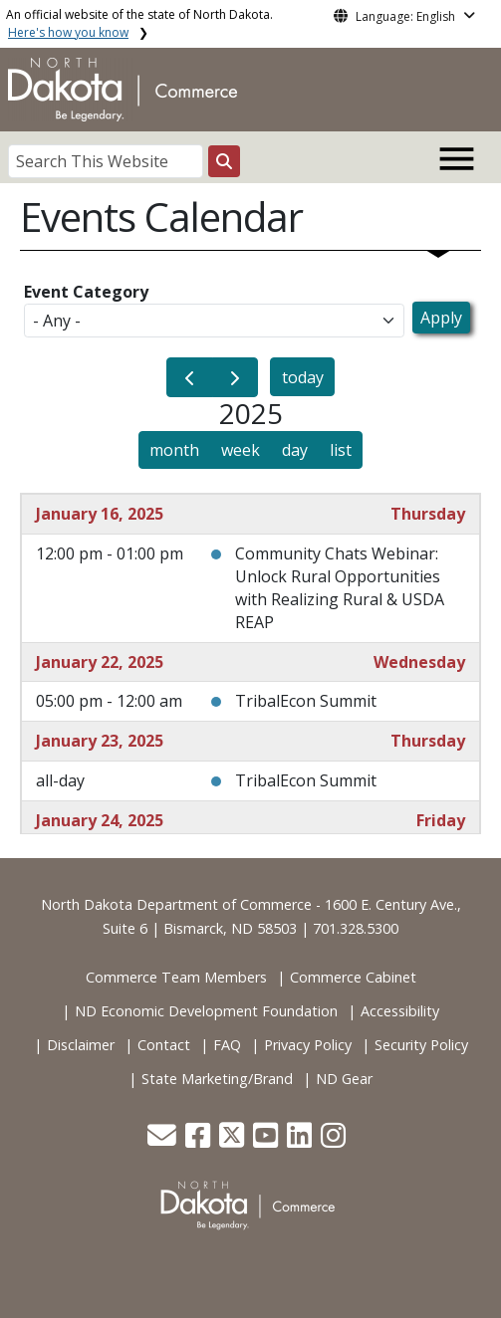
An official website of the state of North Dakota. (139, 23)
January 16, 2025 (99, 514)
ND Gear (344, 1078)
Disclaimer (81, 1044)
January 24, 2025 (99, 820)
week (240, 450)
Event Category (86, 292)
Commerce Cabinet (353, 977)
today (303, 377)
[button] (163, 1140)
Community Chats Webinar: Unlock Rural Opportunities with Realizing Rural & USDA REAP (339, 588)
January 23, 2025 (99, 741)
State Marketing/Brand (217, 1078)
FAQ (227, 1044)
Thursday (427, 514)
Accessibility (400, 1010)
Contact (163, 1044)
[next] (235, 377)
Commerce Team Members (176, 977)
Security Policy (421, 1044)
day (295, 450)
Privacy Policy (308, 1044)
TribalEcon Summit (305, 701)
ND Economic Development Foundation (206, 1010)
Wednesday (419, 662)
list (341, 450)
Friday (440, 820)
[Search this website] (224, 161)
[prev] (189, 377)
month (174, 450)
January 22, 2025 (99, 662)
